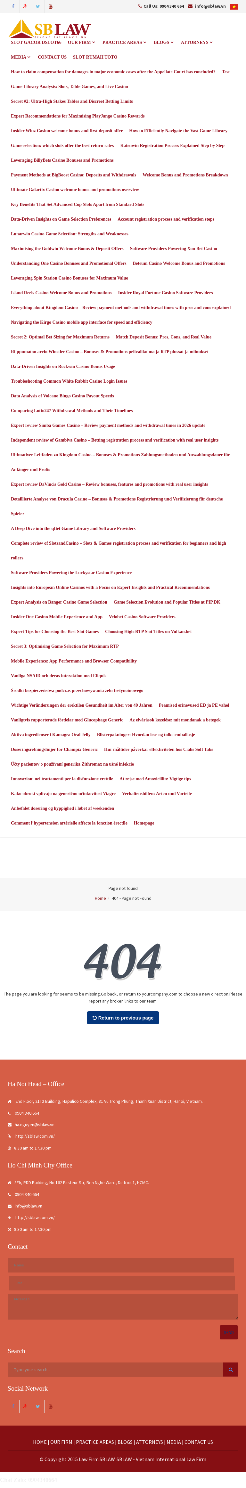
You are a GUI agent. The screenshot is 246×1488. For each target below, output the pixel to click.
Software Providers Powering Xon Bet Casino (173, 248)
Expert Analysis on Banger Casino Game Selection (59, 602)
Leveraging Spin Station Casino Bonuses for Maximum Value (69, 278)
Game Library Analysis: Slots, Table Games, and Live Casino (69, 86)
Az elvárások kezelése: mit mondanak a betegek (175, 720)
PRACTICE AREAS (124, 42)
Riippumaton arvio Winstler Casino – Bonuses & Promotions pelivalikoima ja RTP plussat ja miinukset (110, 351)
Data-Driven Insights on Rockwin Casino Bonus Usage (63, 366)
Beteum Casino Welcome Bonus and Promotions (179, 263)
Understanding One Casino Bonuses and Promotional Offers (69, 263)
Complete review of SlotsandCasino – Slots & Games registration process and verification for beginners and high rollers (118, 550)
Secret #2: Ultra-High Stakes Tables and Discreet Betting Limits (72, 101)
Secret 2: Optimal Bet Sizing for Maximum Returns (60, 337)
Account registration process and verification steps (166, 219)
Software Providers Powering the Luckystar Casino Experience (71, 572)
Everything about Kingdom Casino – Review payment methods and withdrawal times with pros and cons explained (121, 307)
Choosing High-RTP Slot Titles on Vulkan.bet (148, 631)
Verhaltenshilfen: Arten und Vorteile (157, 793)
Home (100, 898)
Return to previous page (123, 1018)
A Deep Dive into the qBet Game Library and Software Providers (73, 528)
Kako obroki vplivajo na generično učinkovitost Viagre (63, 793)
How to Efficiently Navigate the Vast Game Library (178, 130)
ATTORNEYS (196, 42)
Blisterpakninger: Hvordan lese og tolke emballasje (146, 734)
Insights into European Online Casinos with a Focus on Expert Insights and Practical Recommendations (110, 587)
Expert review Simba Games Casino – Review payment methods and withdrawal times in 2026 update (108, 425)
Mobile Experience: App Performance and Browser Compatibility (74, 661)
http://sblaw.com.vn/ (31, 1136)
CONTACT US (52, 57)
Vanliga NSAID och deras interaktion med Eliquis (58, 675)
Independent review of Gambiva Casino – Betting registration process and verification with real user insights (114, 440)
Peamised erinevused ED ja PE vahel (194, 705)
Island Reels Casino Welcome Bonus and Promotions (61, 292)
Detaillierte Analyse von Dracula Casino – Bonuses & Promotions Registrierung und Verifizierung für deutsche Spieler (117, 506)
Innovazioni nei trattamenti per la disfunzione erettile (62, 779)
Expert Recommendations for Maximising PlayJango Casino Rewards (77, 116)
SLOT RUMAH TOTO (95, 57)
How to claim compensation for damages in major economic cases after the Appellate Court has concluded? (113, 71)
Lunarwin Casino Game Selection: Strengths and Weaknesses (69, 234)
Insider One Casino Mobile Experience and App (56, 616)
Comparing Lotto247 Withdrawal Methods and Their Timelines (72, 410)
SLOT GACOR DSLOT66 (36, 42)
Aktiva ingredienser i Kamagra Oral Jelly (51, 734)
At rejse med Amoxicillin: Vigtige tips (155, 779)
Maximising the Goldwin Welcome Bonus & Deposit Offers (67, 248)
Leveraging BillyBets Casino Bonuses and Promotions (62, 160)
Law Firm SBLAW (97, 1459)
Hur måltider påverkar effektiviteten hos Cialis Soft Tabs (158, 749)
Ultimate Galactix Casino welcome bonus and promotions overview (75, 189)
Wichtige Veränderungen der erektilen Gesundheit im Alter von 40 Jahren (81, 705)
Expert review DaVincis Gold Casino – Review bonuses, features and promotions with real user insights (109, 484)
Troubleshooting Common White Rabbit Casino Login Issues (69, 381)
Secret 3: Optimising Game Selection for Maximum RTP (65, 646)
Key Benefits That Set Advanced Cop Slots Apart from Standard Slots (77, 204)
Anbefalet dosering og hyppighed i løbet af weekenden (62, 808)
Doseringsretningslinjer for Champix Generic (54, 749)
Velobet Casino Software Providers (142, 616)
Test (226, 71)
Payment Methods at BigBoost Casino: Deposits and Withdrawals (73, 175)
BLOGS (163, 42)
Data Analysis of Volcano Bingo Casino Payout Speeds (62, 396)
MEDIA (20, 57)
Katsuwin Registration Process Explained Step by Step (172, 145)
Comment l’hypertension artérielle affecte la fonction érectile (69, 823)
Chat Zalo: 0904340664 (28, 1480)
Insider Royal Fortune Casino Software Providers (165, 292)
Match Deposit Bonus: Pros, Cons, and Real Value (163, 337)
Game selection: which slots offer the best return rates (62, 145)
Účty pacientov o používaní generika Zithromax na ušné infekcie (72, 764)
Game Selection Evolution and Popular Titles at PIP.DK (167, 602)
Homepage (144, 823)
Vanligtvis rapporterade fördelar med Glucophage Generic (67, 720)
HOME (40, 1442)
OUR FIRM (81, 42)
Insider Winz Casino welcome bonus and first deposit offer (67, 130)
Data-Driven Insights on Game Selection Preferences (61, 219)
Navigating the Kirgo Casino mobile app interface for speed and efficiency (81, 322)
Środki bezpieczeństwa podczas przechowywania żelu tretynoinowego (77, 690)
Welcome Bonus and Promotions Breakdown (185, 175)
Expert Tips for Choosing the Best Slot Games (55, 631)
